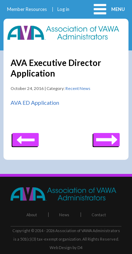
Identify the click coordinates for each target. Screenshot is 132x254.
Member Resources (27, 9)
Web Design (61, 247)
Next (25, 137)
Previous (106, 137)
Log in (63, 9)
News (64, 214)
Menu (118, 9)
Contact (99, 214)
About (31, 214)
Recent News (77, 88)
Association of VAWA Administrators (87, 230)
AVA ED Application (35, 102)
